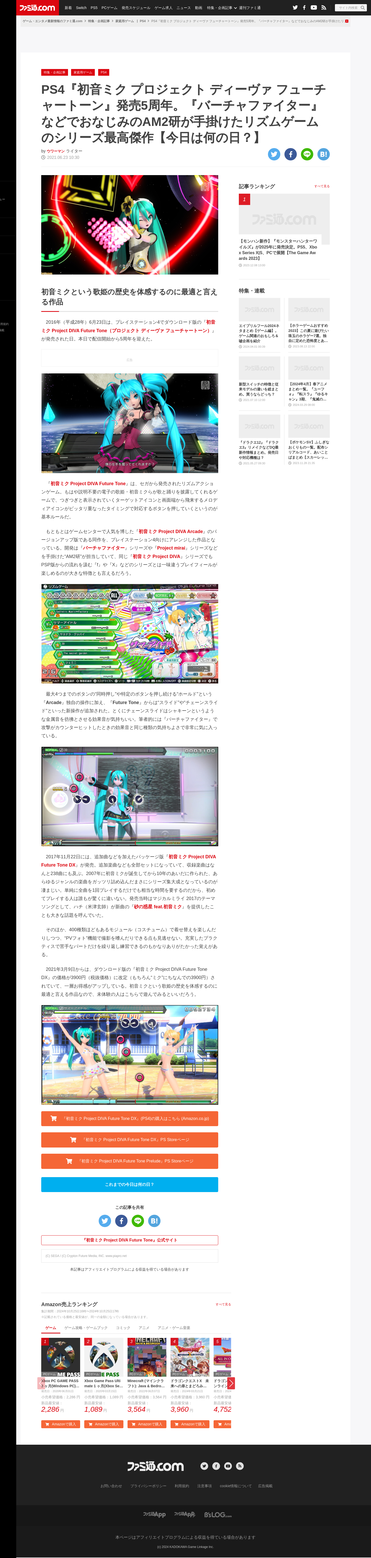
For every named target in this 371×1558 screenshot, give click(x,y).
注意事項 (203, 1487)
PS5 (92, 8)
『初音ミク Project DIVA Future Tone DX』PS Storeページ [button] (129, 1140)
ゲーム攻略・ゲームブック (86, 1328)
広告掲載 (257, 1487)
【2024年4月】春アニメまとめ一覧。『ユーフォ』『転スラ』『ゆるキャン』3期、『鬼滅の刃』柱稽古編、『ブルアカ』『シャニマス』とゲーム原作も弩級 (308, 392)
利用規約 (182, 1487)
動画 (194, 8)
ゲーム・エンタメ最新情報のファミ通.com (52, 21)
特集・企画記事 (215, 8)
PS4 (143, 21)
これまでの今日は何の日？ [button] (129, 1184)
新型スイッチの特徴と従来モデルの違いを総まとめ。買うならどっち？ (259, 389)
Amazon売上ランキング (69, 1304)
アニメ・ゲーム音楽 (174, 1328)
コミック (123, 1328)
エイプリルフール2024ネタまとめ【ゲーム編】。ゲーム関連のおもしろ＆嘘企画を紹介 (259, 333)
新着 (68, 8)
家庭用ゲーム (124, 21)
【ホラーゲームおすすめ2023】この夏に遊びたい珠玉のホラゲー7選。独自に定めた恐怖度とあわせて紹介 (308, 333)
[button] (231, 1384)
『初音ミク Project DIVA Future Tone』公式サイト (130, 1240)
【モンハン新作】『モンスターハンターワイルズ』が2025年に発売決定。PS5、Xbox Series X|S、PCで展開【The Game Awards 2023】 (278, 250)
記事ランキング (257, 186)
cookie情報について (231, 1487)
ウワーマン (57, 151)
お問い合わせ (119, 1487)
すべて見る (223, 1304)
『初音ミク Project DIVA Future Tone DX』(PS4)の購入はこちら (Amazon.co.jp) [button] (129, 1118)
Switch (80, 8)
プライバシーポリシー (152, 1487)
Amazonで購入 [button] (60, 1425)
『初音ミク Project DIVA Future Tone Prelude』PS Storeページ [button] (130, 1161)
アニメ (144, 1328)
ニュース (180, 8)
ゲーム (50, 1328)
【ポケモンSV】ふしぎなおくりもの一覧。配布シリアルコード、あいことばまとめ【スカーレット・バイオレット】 (308, 450)
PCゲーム (107, 8)
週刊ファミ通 (245, 8)
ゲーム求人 (161, 8)
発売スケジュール (133, 8)
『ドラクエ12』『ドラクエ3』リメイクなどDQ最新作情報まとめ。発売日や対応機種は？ (259, 450)
